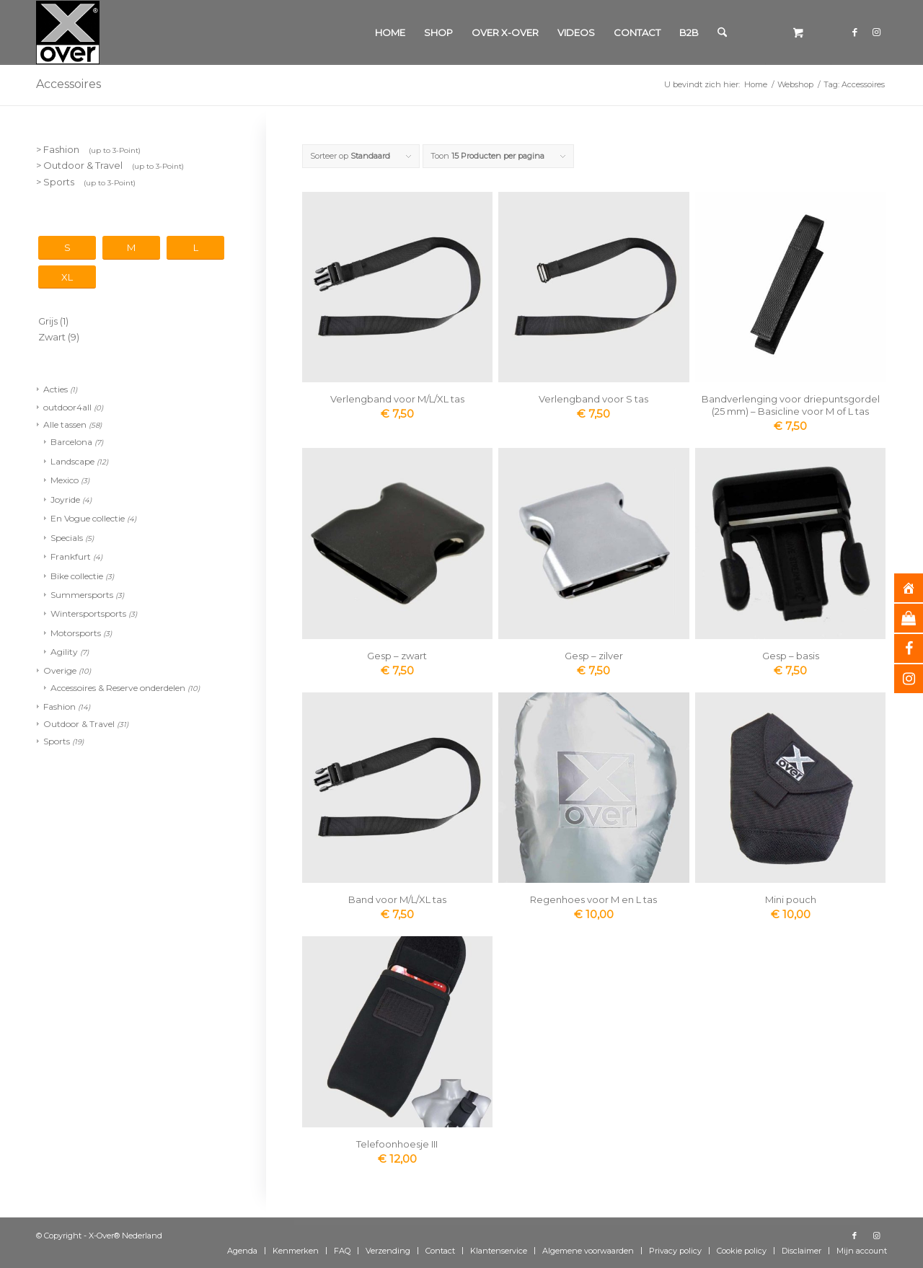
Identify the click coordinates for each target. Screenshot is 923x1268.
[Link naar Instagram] (876, 32)
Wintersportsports (88, 613)
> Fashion (88, 149)
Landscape (72, 461)
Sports (56, 741)
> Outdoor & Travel (110, 165)
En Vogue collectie (87, 518)
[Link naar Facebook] (854, 32)
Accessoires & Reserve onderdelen (117, 687)
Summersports (81, 594)
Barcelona (71, 441)
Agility (64, 651)
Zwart (52, 337)
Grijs (48, 321)
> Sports (86, 182)
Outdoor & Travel (79, 723)
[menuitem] (390, 32)
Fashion (59, 706)
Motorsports (75, 633)
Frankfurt (70, 556)
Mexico (64, 480)
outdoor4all (67, 407)
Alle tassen (65, 424)
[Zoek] (722, 32)
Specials (66, 537)
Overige (59, 670)
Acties (55, 389)
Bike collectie (76, 576)
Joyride (65, 499)
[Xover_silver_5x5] (68, 32)
